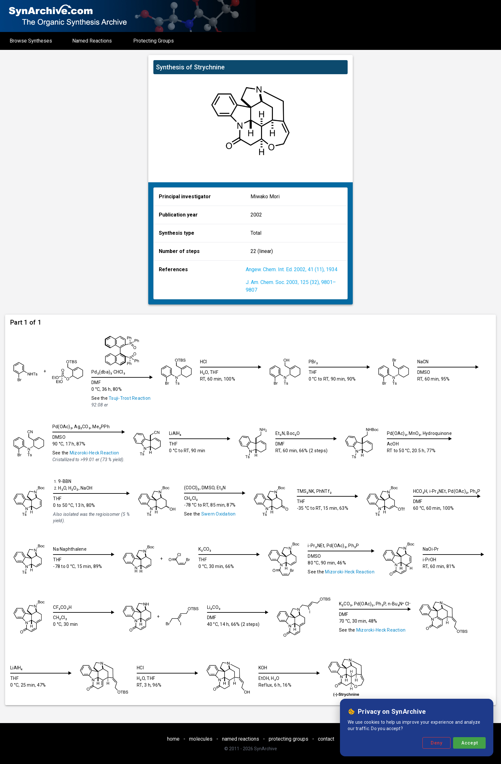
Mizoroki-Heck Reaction (94, 452)
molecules (200, 739)
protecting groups (288, 739)
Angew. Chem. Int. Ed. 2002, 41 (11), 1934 (291, 269)
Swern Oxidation (218, 513)
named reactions (240, 739)
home (173, 739)
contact (326, 739)
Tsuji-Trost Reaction (129, 398)
